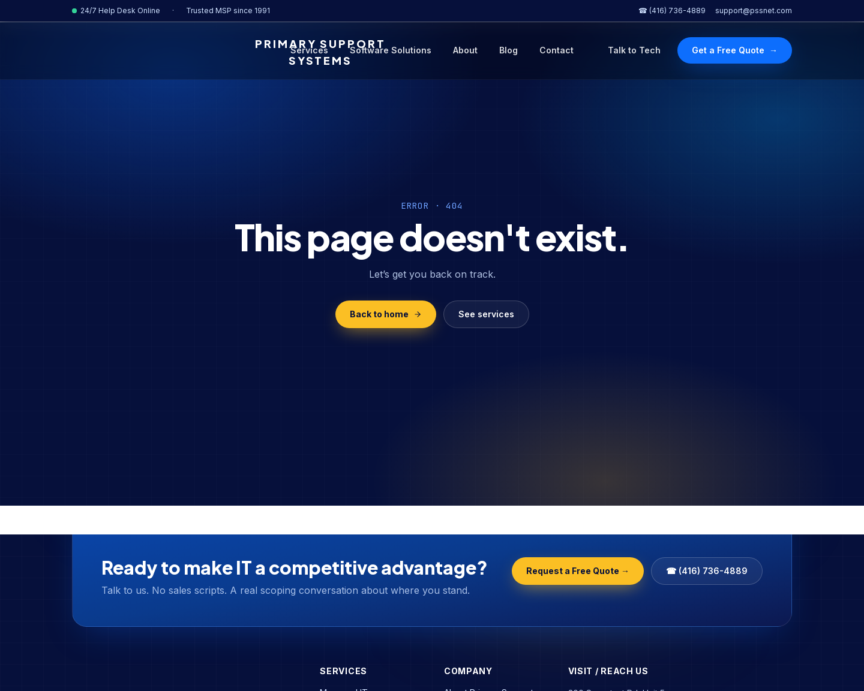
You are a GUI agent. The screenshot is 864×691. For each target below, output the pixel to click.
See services (486, 314)
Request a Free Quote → (577, 571)
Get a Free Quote (735, 50)
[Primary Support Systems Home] (167, 52)
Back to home (386, 314)
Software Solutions (390, 50)
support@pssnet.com (753, 10)
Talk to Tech (634, 50)
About (465, 50)
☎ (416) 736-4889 (672, 10)
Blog (508, 50)
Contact (556, 50)
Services (309, 50)
